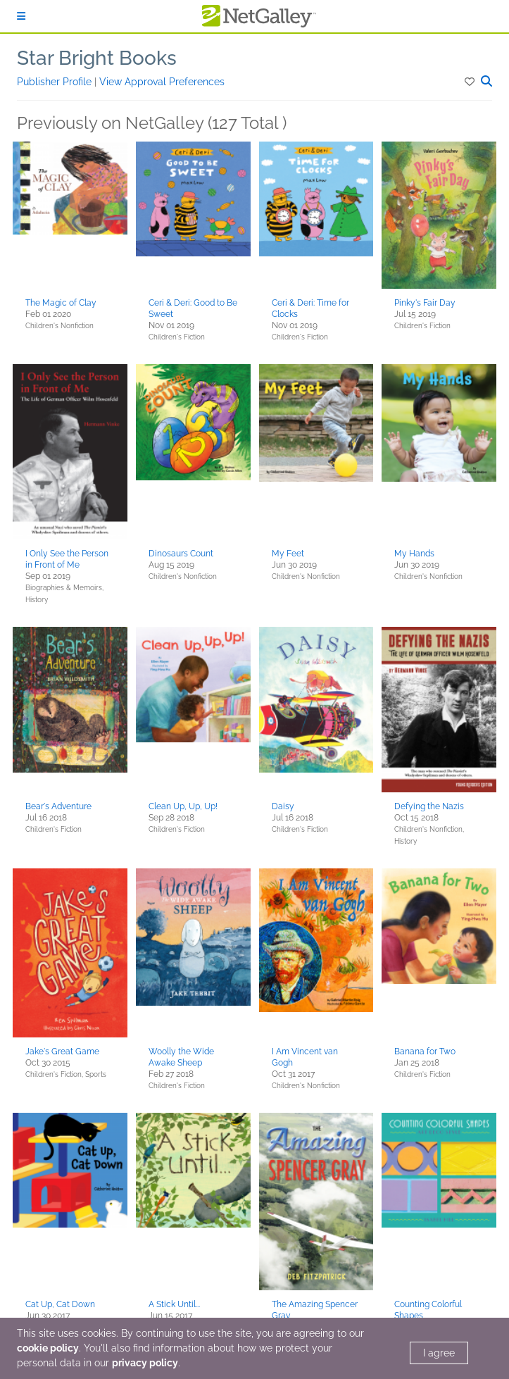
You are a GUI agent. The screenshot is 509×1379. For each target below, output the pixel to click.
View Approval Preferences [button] (162, 81)
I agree (439, 1353)
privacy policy (145, 1362)
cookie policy (48, 1348)
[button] (471, 82)
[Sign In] (21, 16)
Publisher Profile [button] (55, 81)
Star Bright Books (97, 58)
